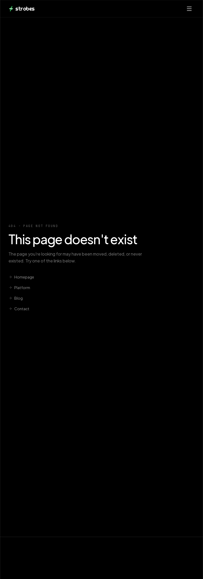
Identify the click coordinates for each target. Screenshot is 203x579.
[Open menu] (189, 8)
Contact (18, 308)
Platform (19, 287)
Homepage (21, 277)
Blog (15, 298)
